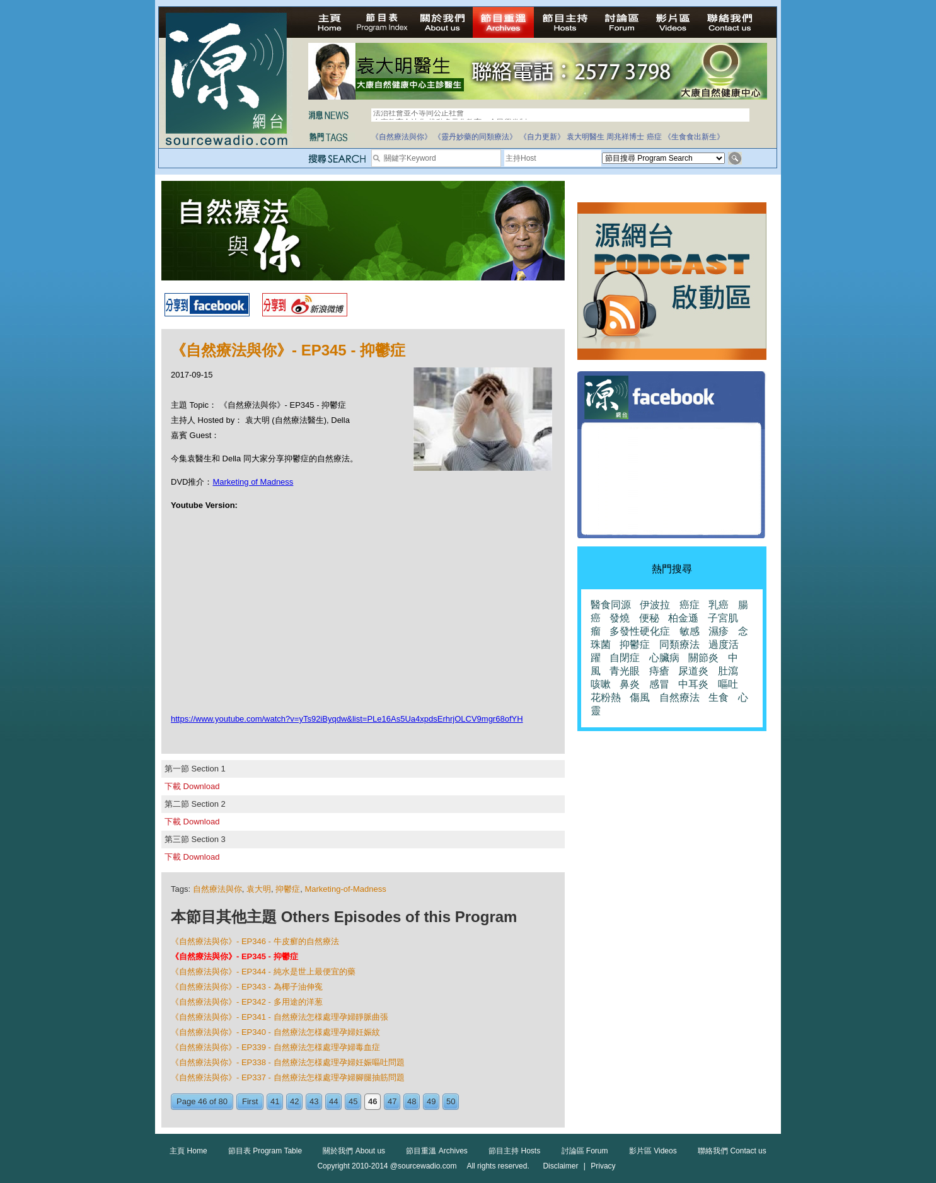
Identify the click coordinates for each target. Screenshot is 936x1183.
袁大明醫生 (585, 136)
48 (411, 1101)
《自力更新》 (542, 136)
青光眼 (625, 671)
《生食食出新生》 (694, 136)
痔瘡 (659, 671)
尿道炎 (693, 671)
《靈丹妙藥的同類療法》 (475, 136)
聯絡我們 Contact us (732, 1150)
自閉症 (625, 657)
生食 (718, 697)
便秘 (649, 618)
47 (392, 1101)
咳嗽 (601, 684)
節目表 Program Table (265, 1150)
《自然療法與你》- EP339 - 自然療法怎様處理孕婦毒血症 (275, 1047)
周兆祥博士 (625, 136)
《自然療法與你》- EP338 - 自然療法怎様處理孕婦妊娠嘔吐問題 (288, 1062)
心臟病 (664, 657)
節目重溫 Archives (436, 1150)
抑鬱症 (287, 889)
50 (450, 1101)
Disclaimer (560, 1166)
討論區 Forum (585, 1150)
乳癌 (718, 604)
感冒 (659, 684)
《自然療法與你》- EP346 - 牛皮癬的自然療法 (255, 941)
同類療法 (679, 644)
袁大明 (258, 889)
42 (294, 1101)
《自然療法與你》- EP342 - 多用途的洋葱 (247, 1002)
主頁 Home (188, 1150)
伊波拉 (655, 604)
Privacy (603, 1166)
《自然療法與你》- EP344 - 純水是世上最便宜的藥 (263, 971)
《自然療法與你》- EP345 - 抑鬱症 (234, 956)
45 (353, 1101)
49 (431, 1101)
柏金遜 (683, 618)
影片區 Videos (653, 1150)
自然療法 (679, 697)
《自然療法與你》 (401, 136)
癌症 (654, 136)
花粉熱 (606, 697)
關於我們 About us (354, 1150)
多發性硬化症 (640, 631)
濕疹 (718, 631)
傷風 (640, 697)
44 (333, 1101)
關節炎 (703, 657)
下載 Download (192, 786)
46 (372, 1101)
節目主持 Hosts (514, 1150)
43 (313, 1101)
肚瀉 (728, 671)
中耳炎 (693, 684)
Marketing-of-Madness (345, 889)
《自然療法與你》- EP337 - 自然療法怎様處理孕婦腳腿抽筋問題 (288, 1077)
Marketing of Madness (252, 482)
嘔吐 (728, 684)
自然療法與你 (217, 889)
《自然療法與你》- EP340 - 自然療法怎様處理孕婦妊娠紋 (275, 1032)
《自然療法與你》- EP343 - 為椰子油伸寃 (247, 986)
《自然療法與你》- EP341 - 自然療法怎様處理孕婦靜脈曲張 (279, 1017)
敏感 (689, 631)
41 (274, 1101)
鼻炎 (630, 684)
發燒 (620, 618)
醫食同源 (611, 604)
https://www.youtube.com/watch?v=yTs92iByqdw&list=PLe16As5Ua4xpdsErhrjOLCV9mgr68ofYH (347, 719)
